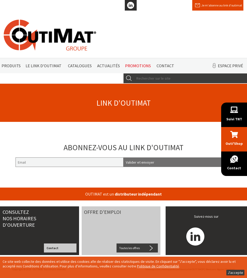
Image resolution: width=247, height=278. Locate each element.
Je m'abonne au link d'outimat (221, 5)
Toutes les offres (129, 248)
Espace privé (230, 65)
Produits (11, 65)
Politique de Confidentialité (158, 266)
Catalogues (80, 65)
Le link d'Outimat (43, 65)
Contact (165, 65)
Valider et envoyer (140, 162)
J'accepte (235, 272)
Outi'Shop (234, 143)
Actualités (108, 65)
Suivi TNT (234, 119)
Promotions (138, 65)
